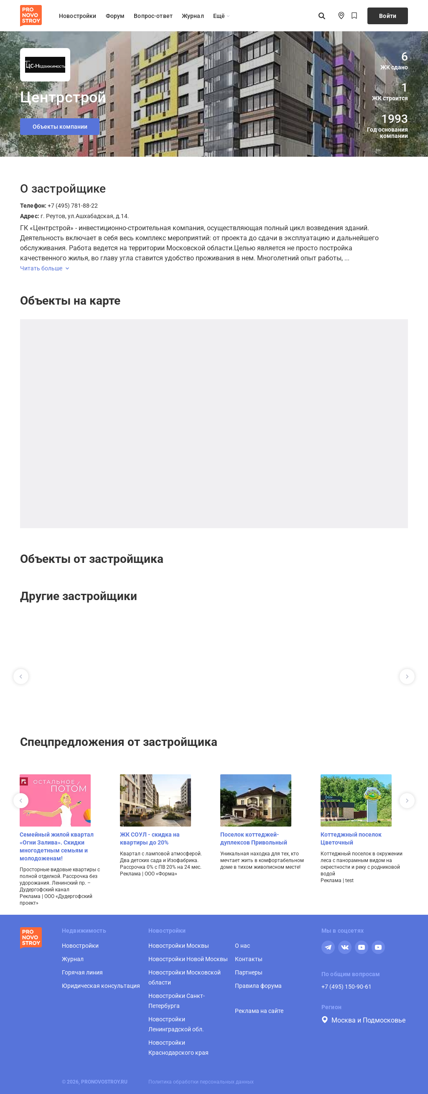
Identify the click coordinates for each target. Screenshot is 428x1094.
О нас (242, 945)
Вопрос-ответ (153, 16)
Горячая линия (82, 972)
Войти (387, 16)
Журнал (193, 16)
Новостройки (78, 16)
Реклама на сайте (259, 1010)
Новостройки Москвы (178, 945)
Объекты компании (60, 126)
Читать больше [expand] (44, 268)
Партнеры (248, 972)
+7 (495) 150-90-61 (346, 986)
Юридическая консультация (101, 985)
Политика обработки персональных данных (201, 1082)
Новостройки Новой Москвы (188, 959)
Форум (115, 16)
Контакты (248, 959)
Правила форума (258, 985)
